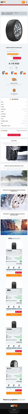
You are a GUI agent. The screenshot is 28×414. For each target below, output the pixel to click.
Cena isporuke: (9, 257)
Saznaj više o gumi (14, 275)
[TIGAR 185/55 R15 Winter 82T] (14, 245)
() (24, 2)
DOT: (8, 256)
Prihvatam (11, 412)
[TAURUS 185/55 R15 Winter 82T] (14, 323)
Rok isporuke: (9, 259)
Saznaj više (16, 412)
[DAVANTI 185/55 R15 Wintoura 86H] (14, 363)
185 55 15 (16, 12)
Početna (3, 12)
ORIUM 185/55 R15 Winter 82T (7, 14)
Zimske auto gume (9, 12)
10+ (20, 261)
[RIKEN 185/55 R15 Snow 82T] (14, 284)
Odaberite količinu (14, 55)
